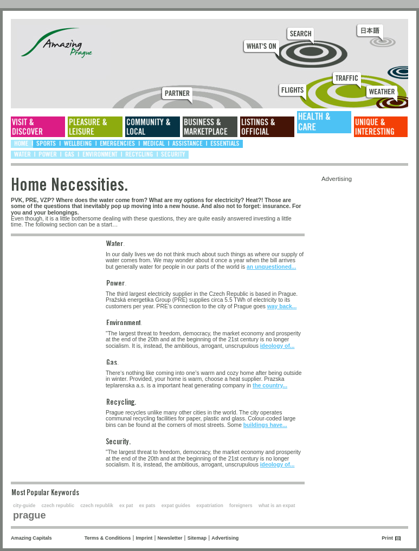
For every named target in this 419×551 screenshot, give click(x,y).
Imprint (144, 538)
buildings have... (265, 425)
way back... (282, 306)
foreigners (241, 505)
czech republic (57, 505)
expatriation (209, 505)
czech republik (96, 505)
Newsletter (170, 538)
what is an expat (277, 505)
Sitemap (197, 538)
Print (387, 538)
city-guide (24, 505)
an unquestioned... (271, 267)
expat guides (176, 505)
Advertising (224, 538)
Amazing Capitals (31, 538)
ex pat (126, 505)
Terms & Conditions (108, 538)
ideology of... (277, 346)
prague (29, 515)
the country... (270, 385)
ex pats (147, 505)
